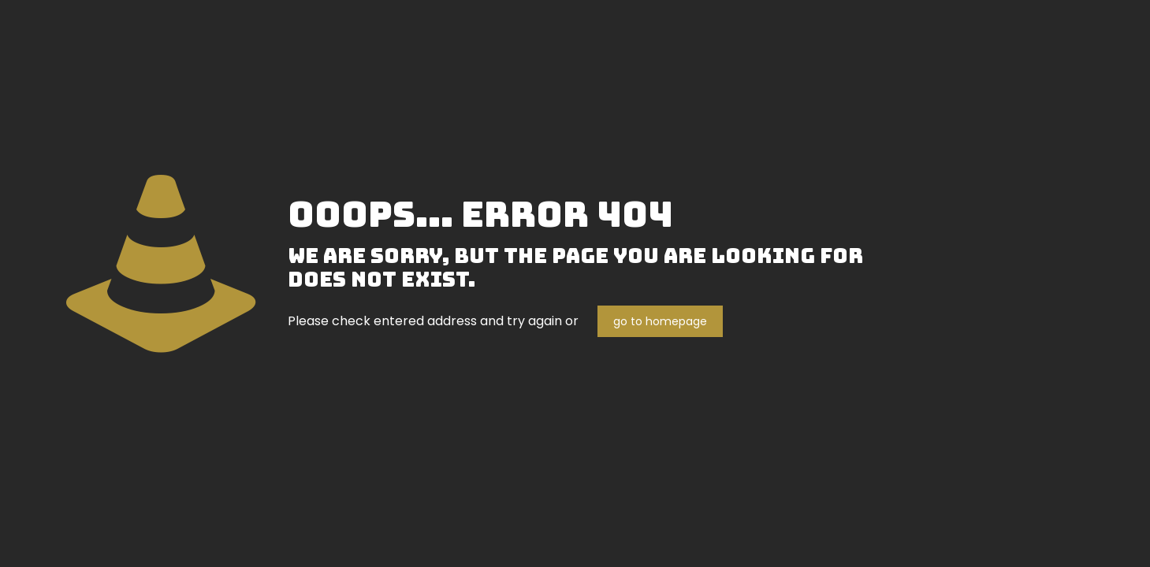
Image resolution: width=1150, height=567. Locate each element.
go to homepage (660, 321)
